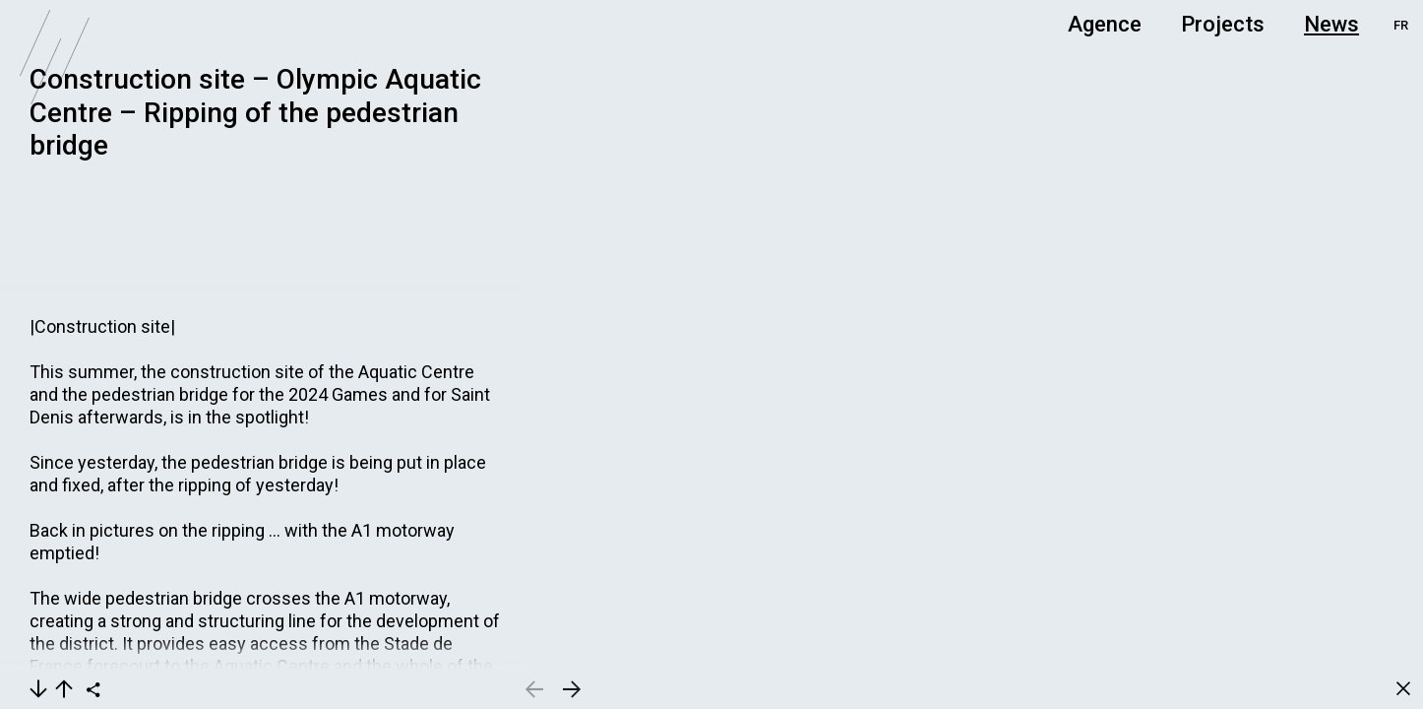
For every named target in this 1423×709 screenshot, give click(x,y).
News (1331, 24)
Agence (1105, 24)
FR (1400, 25)
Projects (1223, 24)
